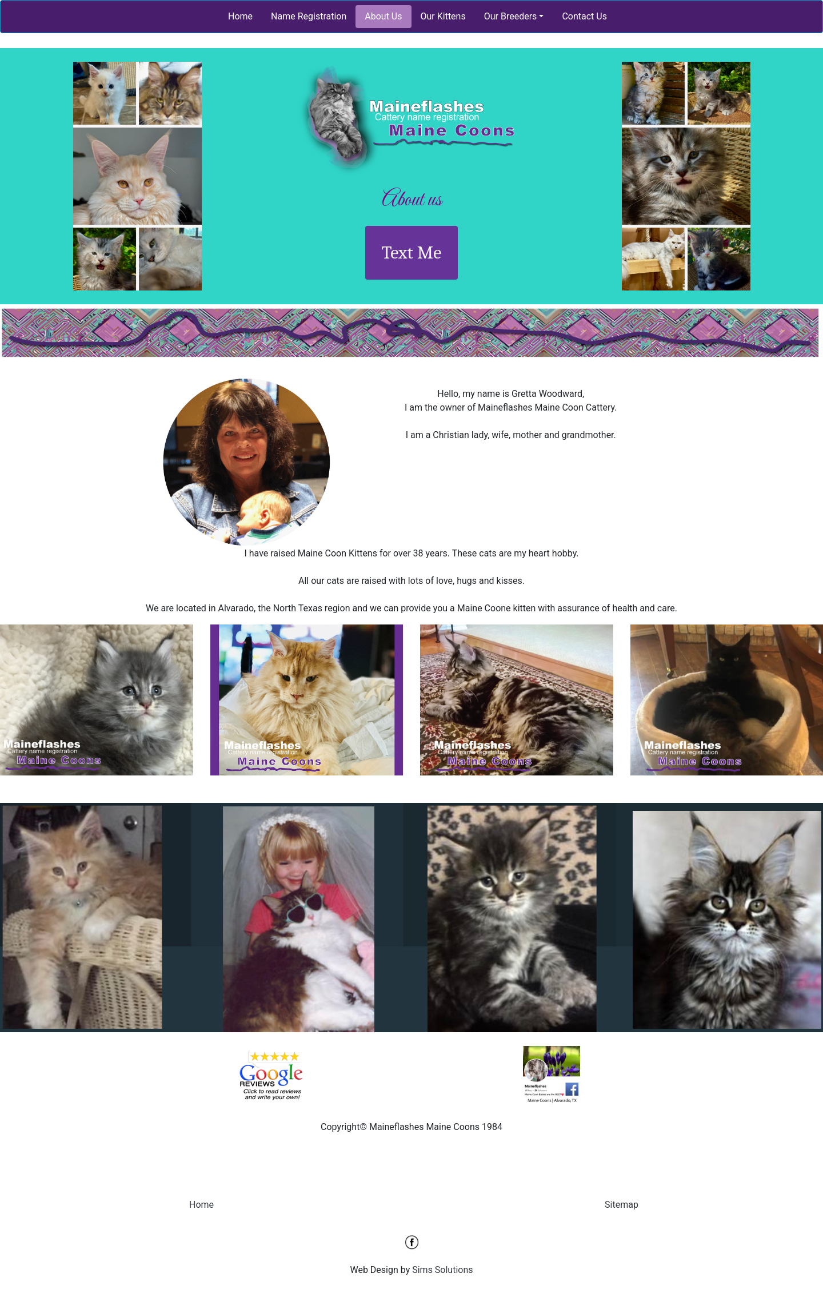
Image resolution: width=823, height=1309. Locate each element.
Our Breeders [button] (510, 16)
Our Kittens (443, 16)
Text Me (412, 252)
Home (240, 16)
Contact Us (584, 16)
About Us (383, 16)
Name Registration (308, 16)
